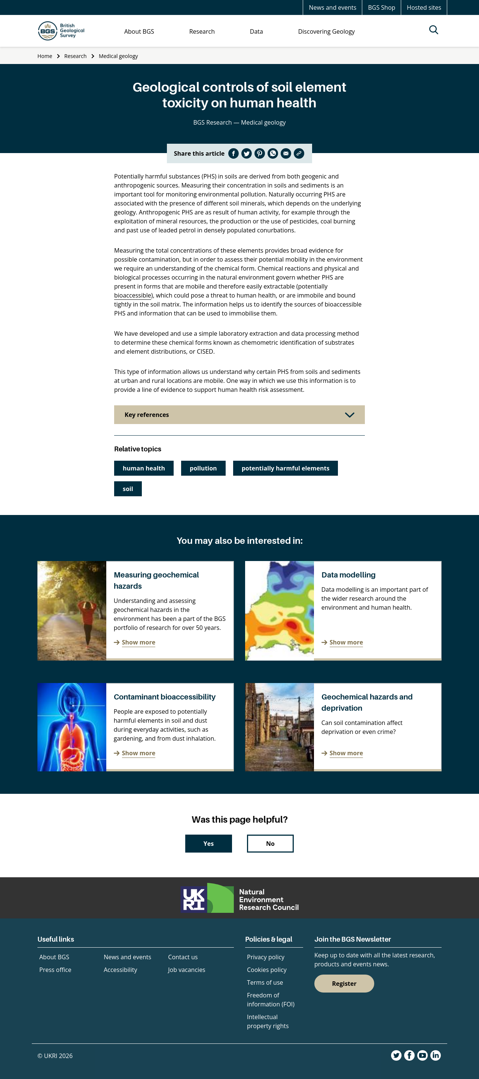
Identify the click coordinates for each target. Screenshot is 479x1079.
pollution (203, 468)
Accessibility (120, 970)
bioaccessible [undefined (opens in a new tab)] (132, 295)
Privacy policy (265, 957)
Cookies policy (267, 970)
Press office (55, 970)
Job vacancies (186, 970)
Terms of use (265, 982)
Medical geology (118, 56)
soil (128, 489)
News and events (332, 7)
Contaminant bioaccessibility (165, 696)
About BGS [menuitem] (139, 31)
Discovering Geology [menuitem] (326, 31)
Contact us (183, 957)
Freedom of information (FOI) (271, 999)
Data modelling (348, 574)
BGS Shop (381, 7)
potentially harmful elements (286, 468)
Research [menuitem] (202, 31)
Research (75, 56)
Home (44, 56)
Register (344, 983)
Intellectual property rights (268, 1021)
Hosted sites (424, 7)
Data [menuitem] (256, 31)
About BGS (54, 957)
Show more (138, 642)
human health (144, 468)
